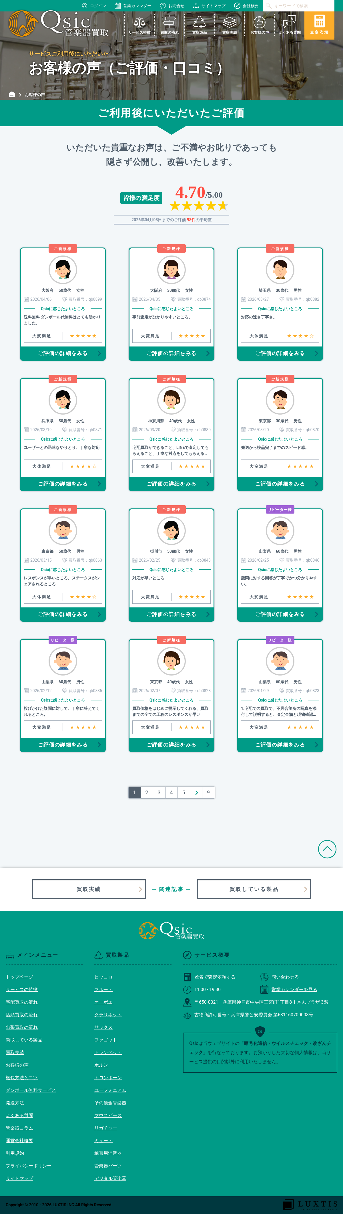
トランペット (108, 1052)
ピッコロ (103, 977)
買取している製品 (254, 889)
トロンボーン (108, 1077)
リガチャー (105, 1128)
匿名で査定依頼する (209, 977)
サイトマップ (209, 6)
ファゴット (105, 1040)
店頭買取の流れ (22, 1014)
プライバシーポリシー (28, 1166)
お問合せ (172, 6)
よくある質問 (19, 1115)
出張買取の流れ (22, 1027)
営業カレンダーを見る (288, 989)
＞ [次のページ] (196, 792)
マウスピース (108, 1115)
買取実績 (89, 889)
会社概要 (246, 6)
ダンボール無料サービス (31, 1090)
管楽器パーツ (108, 1166)
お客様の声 (17, 1065)
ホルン (101, 1065)
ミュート (103, 1140)
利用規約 (15, 1153)
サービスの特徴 (22, 989)
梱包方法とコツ (22, 1077)
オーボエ (103, 1002)
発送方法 (15, 1103)
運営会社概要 (19, 1140)
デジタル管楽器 (110, 1178)
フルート (103, 989)
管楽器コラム (19, 1128)
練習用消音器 (108, 1153)
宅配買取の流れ (22, 1002)
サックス (103, 1027)
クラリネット (108, 1014)
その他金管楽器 (110, 1103)
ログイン (93, 6)
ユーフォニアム (110, 1090)
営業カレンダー (133, 6)
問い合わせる (279, 977)
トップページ (19, 977)
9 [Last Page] (208, 792)
